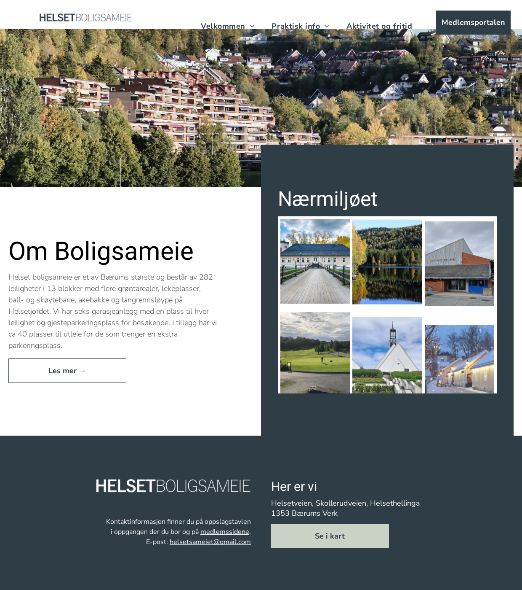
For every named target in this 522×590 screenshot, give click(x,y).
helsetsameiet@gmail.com (210, 542)
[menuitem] (227, 27)
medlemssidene (224, 531)
